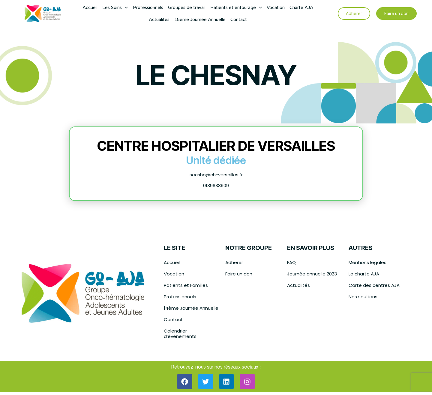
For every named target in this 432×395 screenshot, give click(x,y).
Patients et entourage (236, 7)
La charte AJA (364, 274)
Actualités (159, 19)
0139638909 (216, 185)
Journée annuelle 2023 (312, 274)
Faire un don (238, 274)
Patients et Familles (186, 285)
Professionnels (148, 7)
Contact (238, 19)
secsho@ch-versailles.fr (216, 175)
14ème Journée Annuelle (191, 308)
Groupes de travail (187, 7)
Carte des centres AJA (374, 285)
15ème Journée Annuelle (200, 19)
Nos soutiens (363, 296)
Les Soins (115, 7)
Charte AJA (301, 7)
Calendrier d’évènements (180, 333)
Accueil (90, 7)
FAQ (291, 262)
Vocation (276, 7)
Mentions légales (367, 262)
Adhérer (234, 262)
